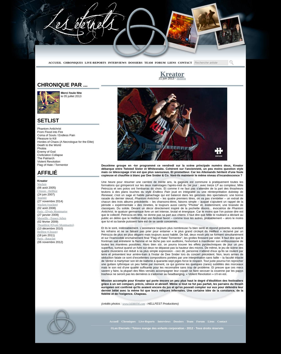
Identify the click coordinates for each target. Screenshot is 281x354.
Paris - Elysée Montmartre (52, 211)
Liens (172, 62)
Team (148, 62)
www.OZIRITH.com (133, 303)
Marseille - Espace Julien (51, 218)
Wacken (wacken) (47, 204)
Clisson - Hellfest (47, 191)
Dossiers (135, 62)
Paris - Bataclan (46, 238)
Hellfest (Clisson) (47, 231)
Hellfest (181, 78)
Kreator (172, 74)
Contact (185, 62)
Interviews (117, 62)
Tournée (42, 197)
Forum (160, 62)
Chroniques (73, 62)
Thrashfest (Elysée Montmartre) (55, 225)
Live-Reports (95, 62)
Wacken (42, 184)
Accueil (54, 62)
